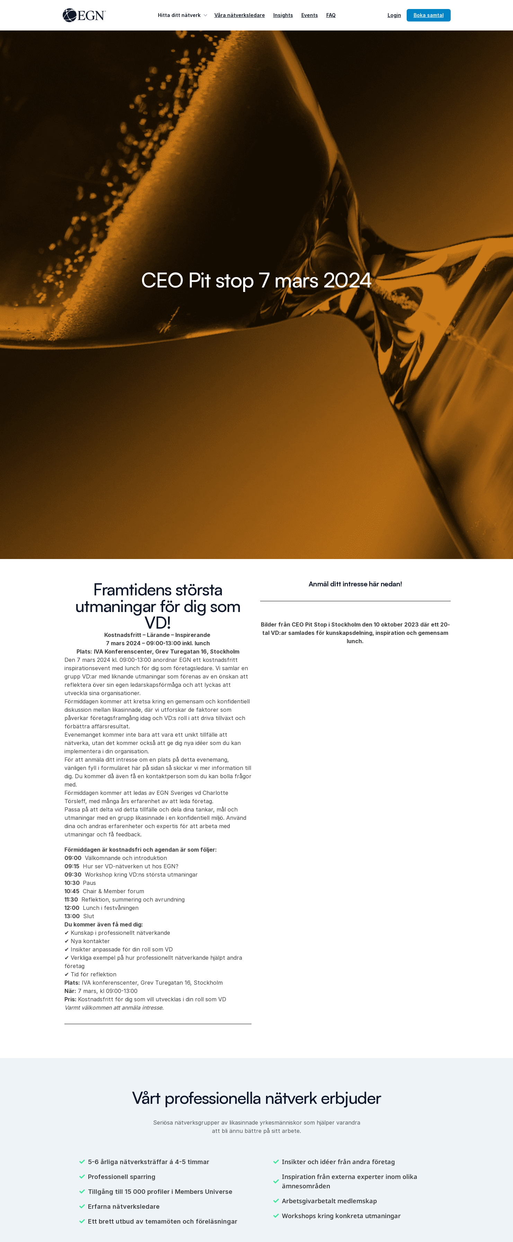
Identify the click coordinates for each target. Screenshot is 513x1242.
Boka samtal (429, 15)
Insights (283, 15)
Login (394, 15)
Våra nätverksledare (239, 15)
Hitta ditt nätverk (183, 15)
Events (309, 15)
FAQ (331, 15)
